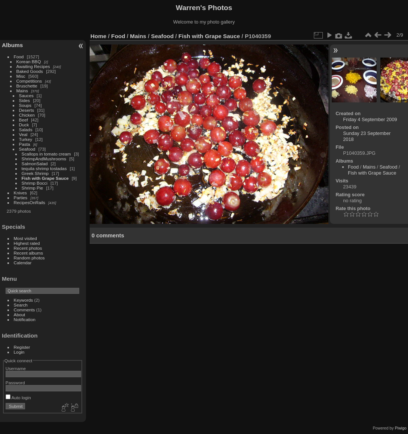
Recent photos (28, 248)
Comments (24, 309)
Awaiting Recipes (33, 66)
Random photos (29, 257)
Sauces (26, 95)
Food (19, 56)
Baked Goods (29, 71)
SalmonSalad (35, 163)
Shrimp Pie (32, 187)
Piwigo (401, 428)
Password (15, 382)
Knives (20, 192)
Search (21, 304)
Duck (24, 124)
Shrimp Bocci (34, 183)
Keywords (23, 300)
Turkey (26, 139)
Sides (24, 100)
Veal (23, 134)
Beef (23, 119)
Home (98, 36)
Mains (22, 90)
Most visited (25, 238)
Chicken (27, 115)
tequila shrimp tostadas (44, 168)
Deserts (26, 110)
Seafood (27, 149)
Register (22, 347)
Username (16, 368)
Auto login (18, 397)
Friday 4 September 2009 (370, 119)
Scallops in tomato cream (47, 153)
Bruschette (26, 85)
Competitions (29, 81)
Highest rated (27, 243)
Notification (24, 319)
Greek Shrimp (35, 173)
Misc (20, 76)
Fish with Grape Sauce (45, 178)
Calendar (23, 262)
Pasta (24, 144)
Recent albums (28, 252)
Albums (12, 45)
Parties (21, 197)
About (19, 314)
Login (19, 352)
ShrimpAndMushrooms (44, 158)
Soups (25, 105)
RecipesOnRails (29, 202)
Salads (26, 129)
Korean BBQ (28, 61)
